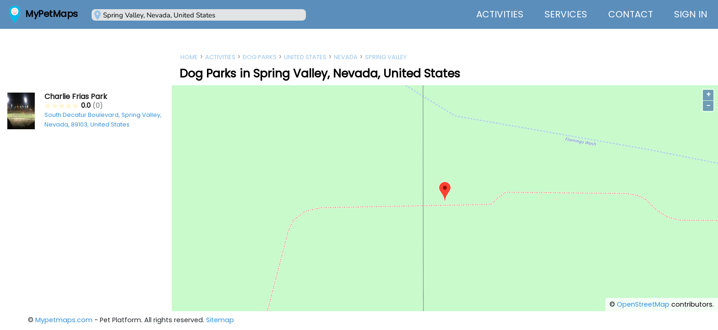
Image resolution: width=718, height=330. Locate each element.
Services (565, 14)
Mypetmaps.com (63, 319)
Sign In (690, 14)
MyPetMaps (51, 13)
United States (305, 57)
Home (189, 57)
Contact (630, 14)
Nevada (346, 57)
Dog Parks (260, 57)
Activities (499, 14)
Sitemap (220, 319)
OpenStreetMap (643, 304)
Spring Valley (386, 57)
